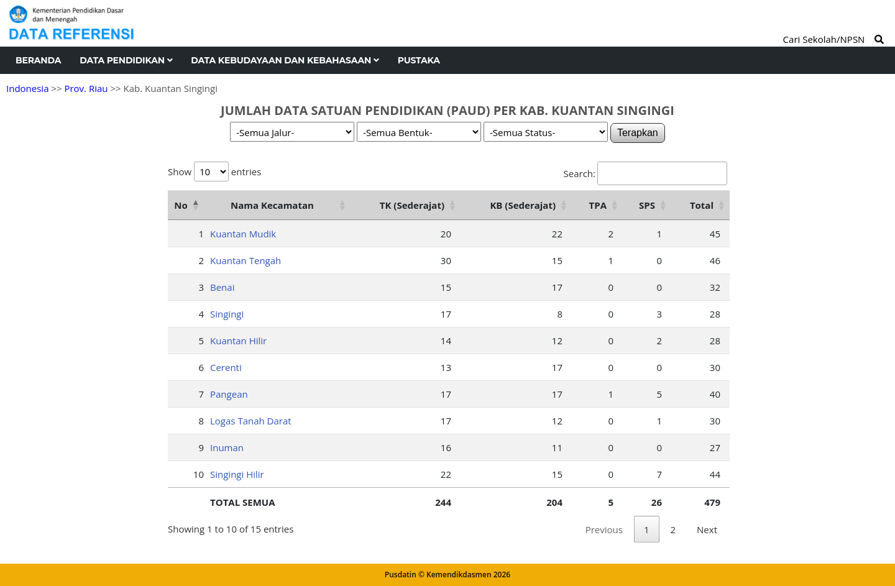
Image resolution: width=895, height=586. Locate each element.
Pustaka (419, 60)
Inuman (227, 447)
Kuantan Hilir (238, 340)
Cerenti (226, 367)
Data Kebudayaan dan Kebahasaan (285, 60)
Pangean (229, 394)
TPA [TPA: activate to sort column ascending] (598, 205)
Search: (645, 173)
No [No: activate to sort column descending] (180, 205)
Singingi (227, 314)
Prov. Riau (86, 88)
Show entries (214, 171)
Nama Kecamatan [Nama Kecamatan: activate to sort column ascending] (272, 205)
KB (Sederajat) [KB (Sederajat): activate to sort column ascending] (523, 205)
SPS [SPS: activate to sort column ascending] (647, 205)
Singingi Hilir (237, 474)
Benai (222, 287)
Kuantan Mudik (243, 233)
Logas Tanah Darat (250, 420)
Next (707, 529)
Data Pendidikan (126, 60)
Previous (604, 529)
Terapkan (637, 132)
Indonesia (27, 88)
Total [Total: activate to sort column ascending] (702, 205)
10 (198, 474)
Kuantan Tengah (245, 260)
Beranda (38, 60)
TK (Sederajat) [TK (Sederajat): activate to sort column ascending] (412, 205)
